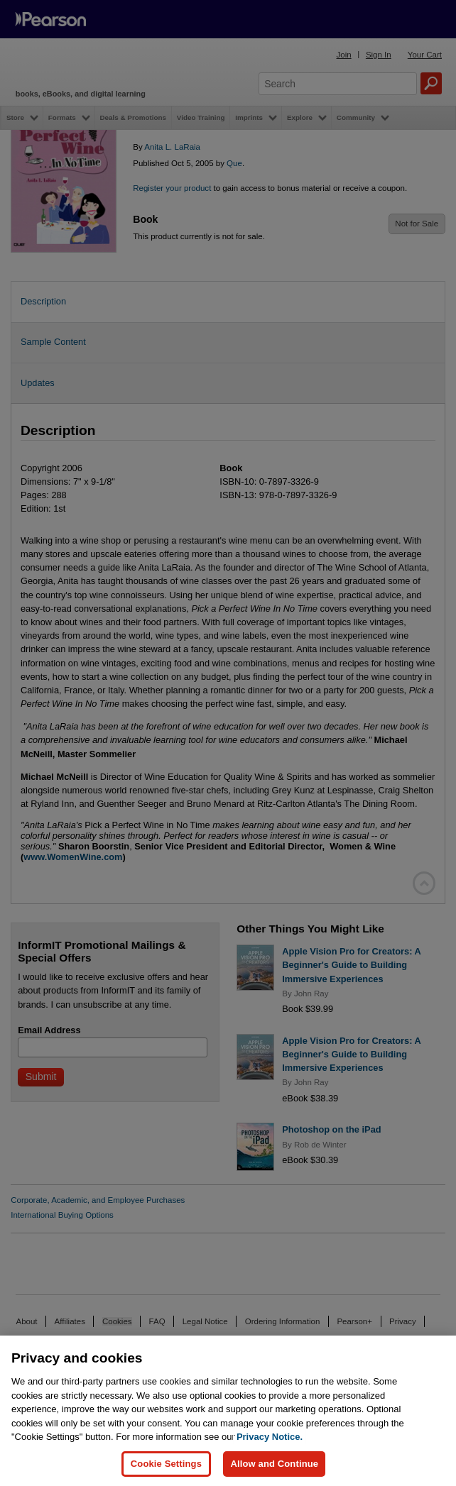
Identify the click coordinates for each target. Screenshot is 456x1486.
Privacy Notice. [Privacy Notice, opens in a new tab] (270, 1455)
